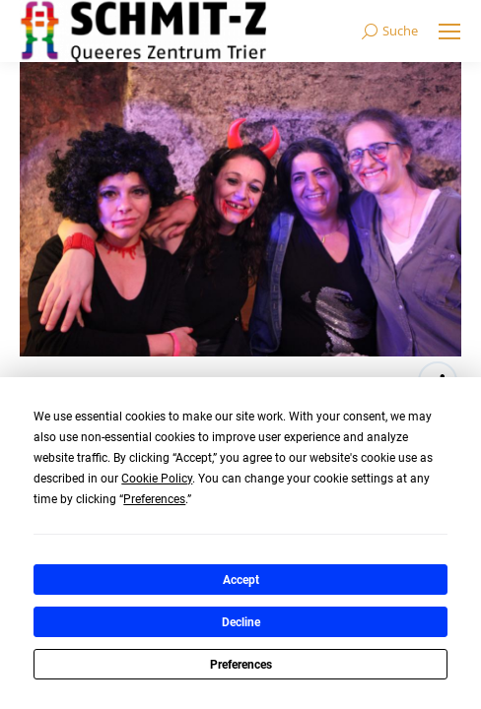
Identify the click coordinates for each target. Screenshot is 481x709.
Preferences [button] (154, 499)
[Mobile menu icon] (449, 31)
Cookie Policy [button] (156, 478)
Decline (241, 622)
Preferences (241, 665)
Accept (241, 580)
